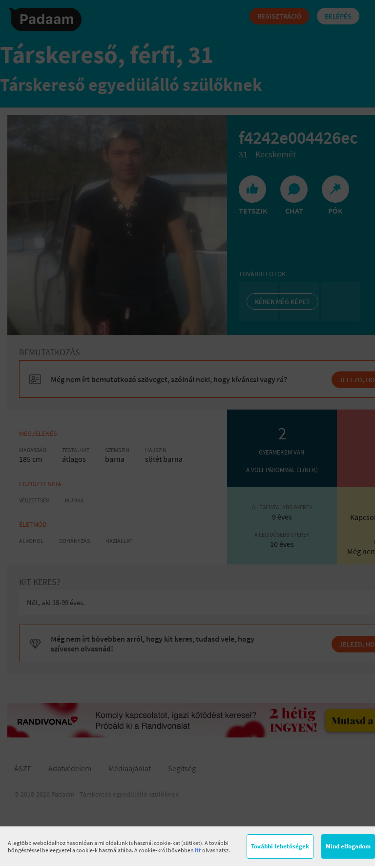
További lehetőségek (280, 846)
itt (198, 850)
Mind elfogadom (348, 846)
